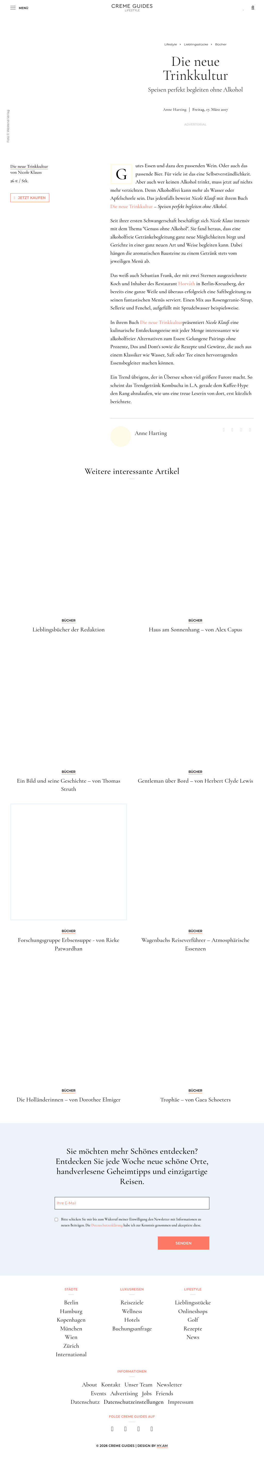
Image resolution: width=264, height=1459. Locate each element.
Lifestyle (192, 1289)
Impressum (181, 1402)
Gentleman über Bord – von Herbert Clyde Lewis (195, 780)
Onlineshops (193, 1311)
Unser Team (138, 1384)
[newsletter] (151, 1430)
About (89, 1384)
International (71, 1354)
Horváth (186, 284)
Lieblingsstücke (193, 1302)
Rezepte (193, 1328)
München (71, 1328)
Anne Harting (174, 109)
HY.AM (162, 1446)
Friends (164, 1393)
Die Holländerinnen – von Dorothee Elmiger (68, 1099)
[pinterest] (138, 1430)
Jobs (147, 1393)
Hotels (132, 1319)
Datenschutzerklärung (106, 1225)
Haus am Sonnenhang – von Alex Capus (195, 629)
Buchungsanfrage (132, 1328)
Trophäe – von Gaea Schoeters (195, 1099)
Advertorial (195, 124)
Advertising (124, 1393)
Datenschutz (85, 1402)
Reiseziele (132, 1302)
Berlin (71, 1302)
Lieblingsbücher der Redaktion (68, 629)
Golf (193, 1319)
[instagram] (125, 1430)
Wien (71, 1337)
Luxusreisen (132, 1289)
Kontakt (110, 1384)
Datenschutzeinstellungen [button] (133, 1402)
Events (98, 1393)
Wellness (132, 1311)
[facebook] (112, 1430)
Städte (71, 1289)
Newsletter (169, 1384)
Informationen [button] (131, 1371)
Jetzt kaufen (30, 197)
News (192, 1337)
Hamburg (71, 1311)
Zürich (71, 1346)
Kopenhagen (71, 1319)
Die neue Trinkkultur (131, 206)
